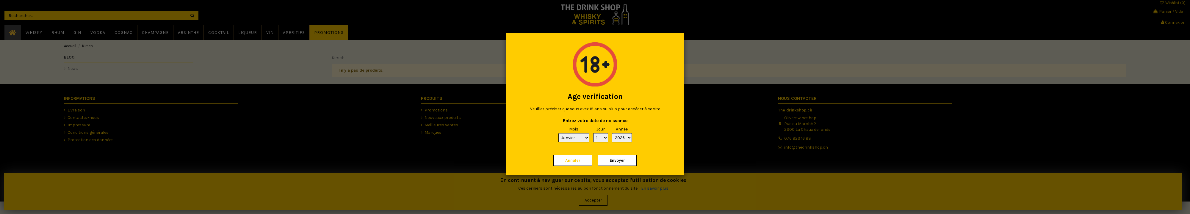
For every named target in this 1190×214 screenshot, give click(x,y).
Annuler (572, 160)
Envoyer (617, 160)
